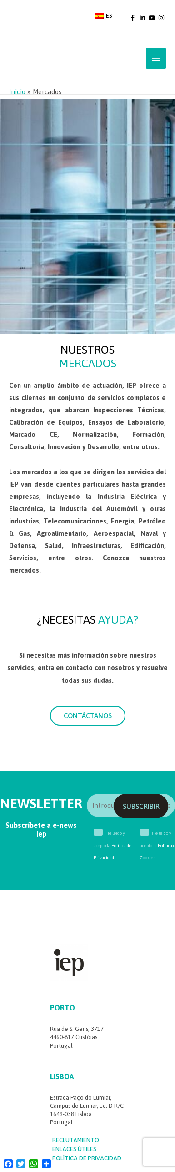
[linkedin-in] (143, 18)
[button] (87, 716)
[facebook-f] (134, 18)
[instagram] (162, 18)
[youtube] (153, 18)
